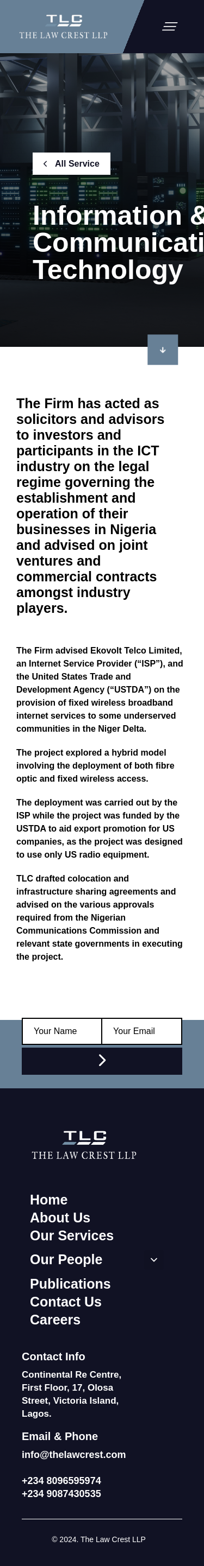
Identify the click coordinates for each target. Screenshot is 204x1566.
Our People (97, 1260)
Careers (55, 1319)
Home (48, 1199)
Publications (70, 1283)
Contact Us (66, 1301)
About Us (60, 1217)
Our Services (72, 1235)
